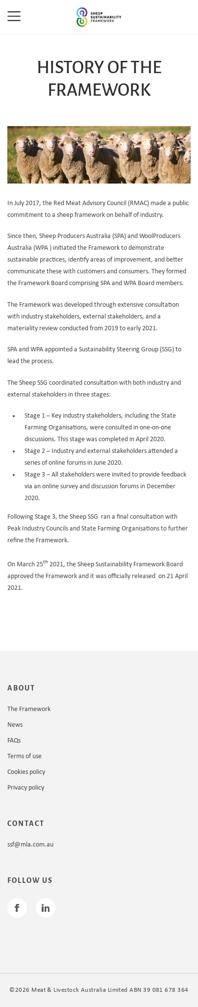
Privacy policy (25, 788)
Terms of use (24, 756)
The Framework (28, 709)
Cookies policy (26, 772)
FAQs (14, 740)
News (15, 725)
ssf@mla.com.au (30, 844)
